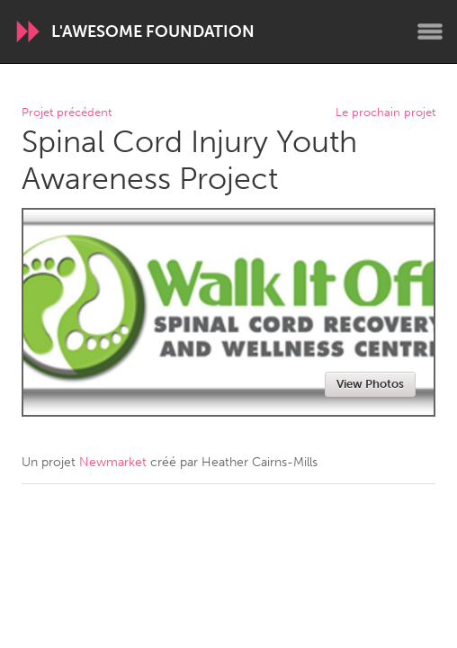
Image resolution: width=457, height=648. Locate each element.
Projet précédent (67, 113)
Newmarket (113, 462)
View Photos (370, 384)
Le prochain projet (385, 113)
